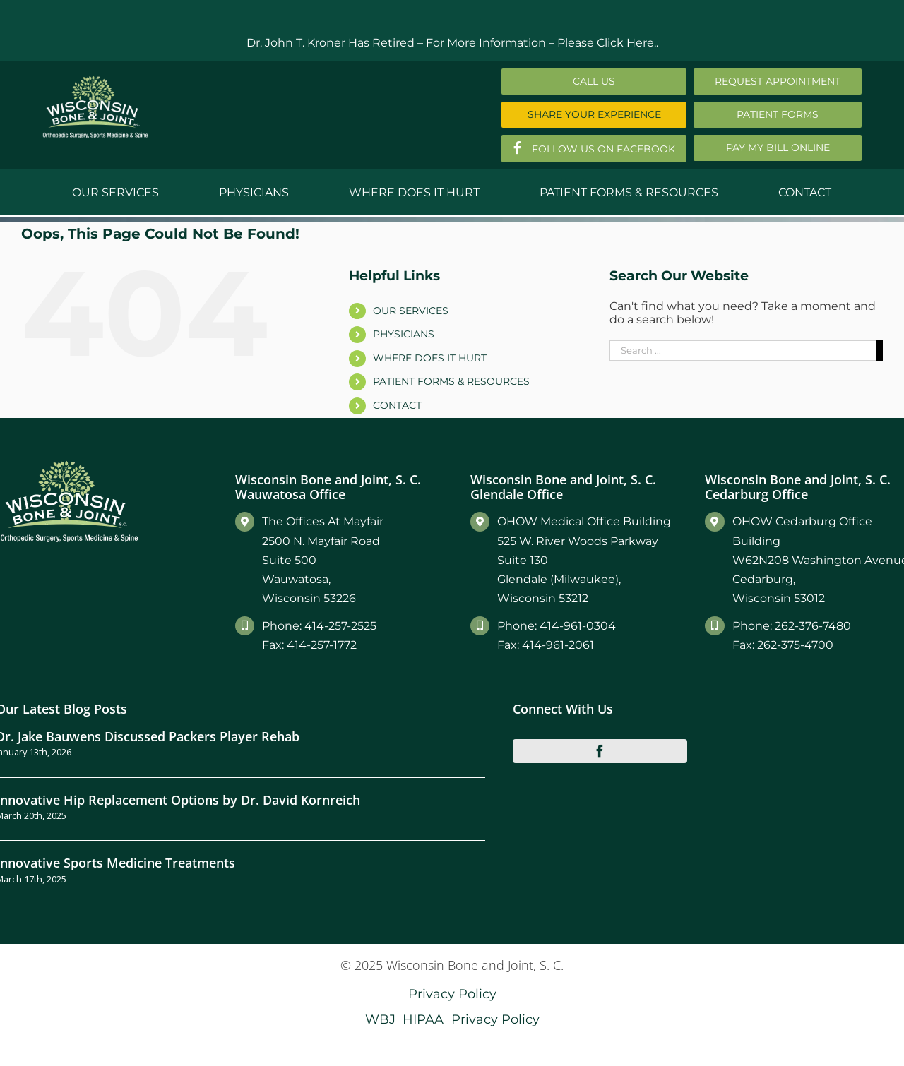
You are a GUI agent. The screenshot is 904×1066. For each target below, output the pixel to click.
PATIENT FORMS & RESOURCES (451, 381)
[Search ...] (742, 350)
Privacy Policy (452, 993)
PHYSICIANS (403, 334)
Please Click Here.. (607, 42)
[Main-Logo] (95, 81)
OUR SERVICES (410, 310)
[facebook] (600, 751)
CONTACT (397, 405)
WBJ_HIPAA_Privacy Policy (452, 1019)
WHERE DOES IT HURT (430, 358)
